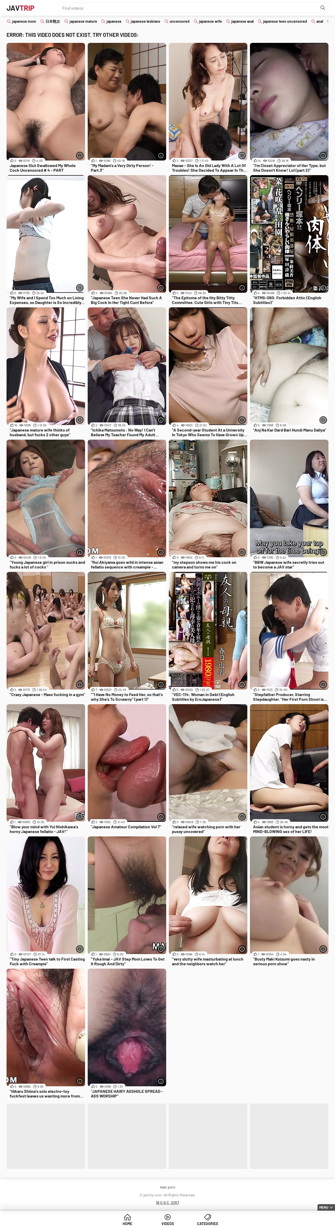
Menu (323, 1207)
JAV (21, 7)
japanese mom (24, 21)
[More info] (80, 155)
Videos (167, 1223)
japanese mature (83, 21)
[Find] (323, 7)
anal (319, 21)
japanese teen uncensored (285, 21)
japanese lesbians (145, 21)
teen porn (167, 1187)
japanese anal (242, 21)
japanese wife (210, 21)
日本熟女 (53, 21)
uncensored (179, 21)
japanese (114, 21)
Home (127, 1223)
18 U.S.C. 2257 (167, 1203)
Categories (207, 1223)
